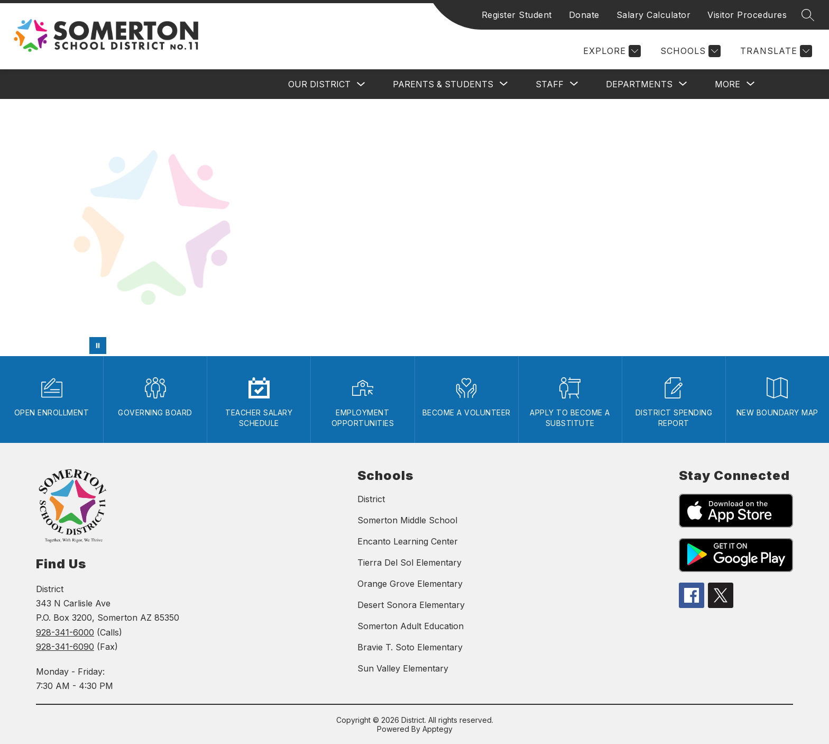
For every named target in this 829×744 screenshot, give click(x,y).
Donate (584, 15)
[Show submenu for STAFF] (550, 84)
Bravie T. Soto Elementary (410, 647)
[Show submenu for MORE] (727, 84)
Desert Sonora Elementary (411, 605)
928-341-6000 (65, 632)
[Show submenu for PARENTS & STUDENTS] (443, 84)
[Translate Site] (775, 51)
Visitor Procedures (747, 15)
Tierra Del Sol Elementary (409, 562)
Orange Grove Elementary (410, 583)
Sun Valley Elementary (402, 668)
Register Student (517, 15)
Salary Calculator (653, 15)
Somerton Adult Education (410, 626)
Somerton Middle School (407, 520)
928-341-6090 (65, 646)
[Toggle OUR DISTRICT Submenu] (361, 84)
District (371, 499)
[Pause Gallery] (97, 345)
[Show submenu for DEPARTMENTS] (639, 84)
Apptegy (437, 728)
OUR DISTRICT (319, 84)
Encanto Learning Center (407, 541)
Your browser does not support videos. (414, 227)
